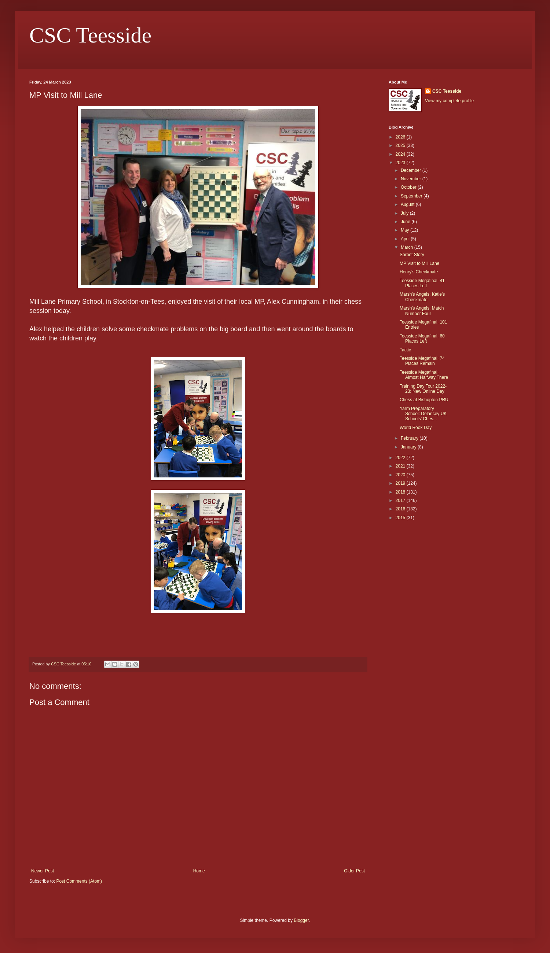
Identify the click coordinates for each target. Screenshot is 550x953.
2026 (401, 137)
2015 (401, 517)
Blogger (301, 920)
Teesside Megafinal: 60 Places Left (422, 338)
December (411, 170)
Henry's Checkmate (419, 271)
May (405, 230)
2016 (401, 508)
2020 (401, 474)
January (409, 447)
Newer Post (42, 870)
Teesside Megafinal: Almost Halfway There (424, 375)
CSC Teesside (90, 35)
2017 (401, 500)
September (412, 196)
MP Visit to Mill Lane (419, 263)
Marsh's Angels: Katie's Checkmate (422, 297)
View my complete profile (449, 100)
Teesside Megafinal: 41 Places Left (422, 283)
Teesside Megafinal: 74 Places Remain (422, 361)
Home (199, 870)
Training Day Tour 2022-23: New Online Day (423, 389)
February (410, 438)
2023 (401, 162)
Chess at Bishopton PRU (424, 399)
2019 (401, 483)
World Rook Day (416, 427)
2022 (401, 457)
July (405, 213)
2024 (401, 154)
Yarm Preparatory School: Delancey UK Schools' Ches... (423, 414)
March (407, 247)
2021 (401, 466)
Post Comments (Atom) (79, 881)
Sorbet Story (412, 254)
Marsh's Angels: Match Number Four (422, 311)
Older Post (354, 870)
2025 (401, 145)
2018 (401, 492)
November (411, 178)
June (406, 221)
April (406, 238)
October (409, 187)
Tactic (405, 349)
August (408, 204)
